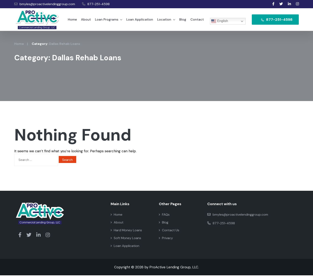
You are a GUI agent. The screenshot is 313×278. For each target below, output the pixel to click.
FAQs (164, 217)
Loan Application (139, 21)
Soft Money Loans (126, 240)
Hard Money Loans (126, 233)
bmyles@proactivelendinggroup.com (44, 4)
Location (166, 21)
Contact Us (169, 233)
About (86, 21)
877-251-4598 (96, 4)
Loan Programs (108, 21)
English (219, 21)
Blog (182, 21)
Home (72, 21)
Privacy (166, 240)
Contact (197, 21)
